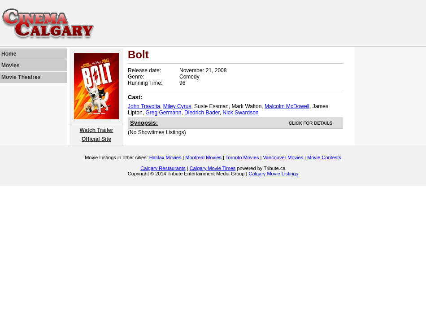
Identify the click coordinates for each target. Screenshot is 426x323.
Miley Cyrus (177, 106)
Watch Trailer (96, 130)
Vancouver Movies (283, 157)
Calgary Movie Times (213, 168)
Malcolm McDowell (287, 106)
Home (8, 54)
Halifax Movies (165, 157)
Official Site (96, 139)
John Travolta (144, 106)
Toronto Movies (242, 157)
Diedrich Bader (202, 112)
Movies (10, 65)
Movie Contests (324, 157)
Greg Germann (163, 112)
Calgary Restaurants (162, 168)
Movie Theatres (20, 77)
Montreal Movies (203, 157)
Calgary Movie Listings (273, 173)
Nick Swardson (240, 112)
